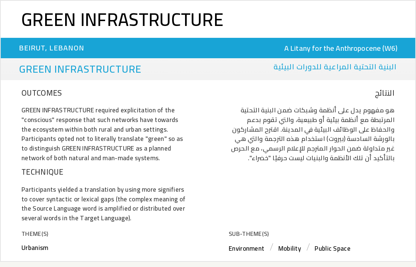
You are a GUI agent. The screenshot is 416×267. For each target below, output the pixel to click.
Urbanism (34, 248)
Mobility (289, 248)
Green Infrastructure (122, 19)
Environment (246, 248)
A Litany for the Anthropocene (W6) (340, 48)
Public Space (332, 248)
